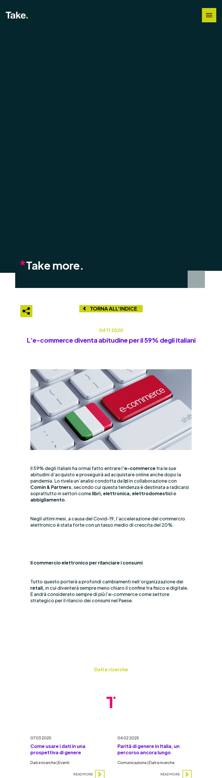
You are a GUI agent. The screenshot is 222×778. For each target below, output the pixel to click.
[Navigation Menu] (209, 15)
